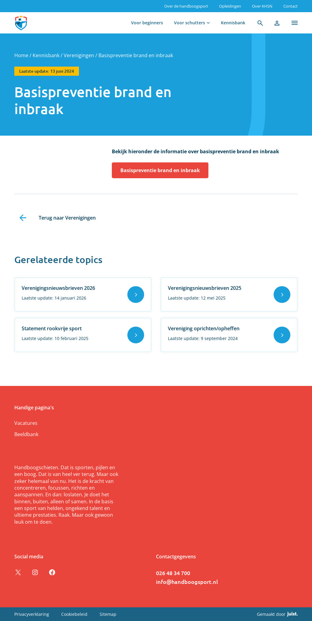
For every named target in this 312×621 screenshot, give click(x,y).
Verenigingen (79, 55)
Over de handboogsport (186, 6)
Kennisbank (233, 23)
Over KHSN (262, 6)
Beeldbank (26, 434)
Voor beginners (147, 23)
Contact (290, 6)
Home (21, 55)
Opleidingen (230, 6)
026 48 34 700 (173, 572)
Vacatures (25, 423)
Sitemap (108, 614)
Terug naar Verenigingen (67, 217)
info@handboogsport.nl (187, 581)
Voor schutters (189, 23)
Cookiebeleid (74, 614)
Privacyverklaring (31, 614)
